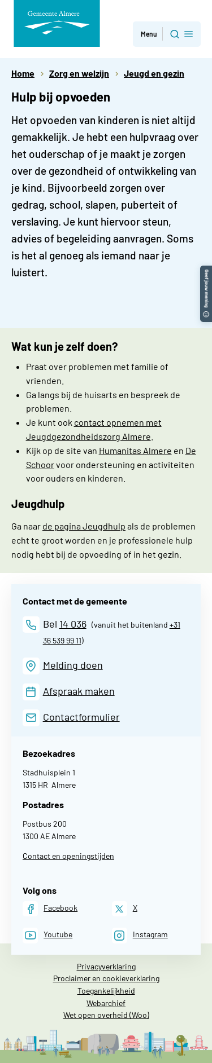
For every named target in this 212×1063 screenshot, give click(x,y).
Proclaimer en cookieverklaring (106, 978)
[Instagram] (140, 935)
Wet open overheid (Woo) (106, 1015)
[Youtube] (47, 935)
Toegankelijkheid (106, 990)
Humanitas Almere (135, 450)
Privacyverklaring (106, 966)
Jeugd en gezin (154, 73)
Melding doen (73, 665)
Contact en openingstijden (68, 856)
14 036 (72, 623)
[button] (206, 271)
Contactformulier (81, 717)
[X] (124, 908)
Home (22, 73)
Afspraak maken (79, 691)
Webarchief (106, 1003)
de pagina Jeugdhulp (84, 526)
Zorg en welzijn (79, 73)
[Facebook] (50, 908)
